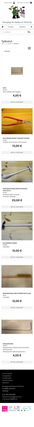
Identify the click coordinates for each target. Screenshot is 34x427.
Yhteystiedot (6, 378)
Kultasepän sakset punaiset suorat (16, 138)
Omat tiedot (9, 2)
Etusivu (4, 43)
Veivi (4, 88)
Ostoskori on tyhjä (24, 2)
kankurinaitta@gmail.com (11, 397)
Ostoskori (22, 27)
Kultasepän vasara (10, 243)
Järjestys (6, 51)
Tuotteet (10, 27)
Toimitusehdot (7, 380)
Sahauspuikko (8, 344)
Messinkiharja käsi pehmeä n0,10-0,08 (17, 293)
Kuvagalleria (6, 376)
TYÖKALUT (10, 43)
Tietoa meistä (7, 373)
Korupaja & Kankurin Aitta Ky (17, 22)
